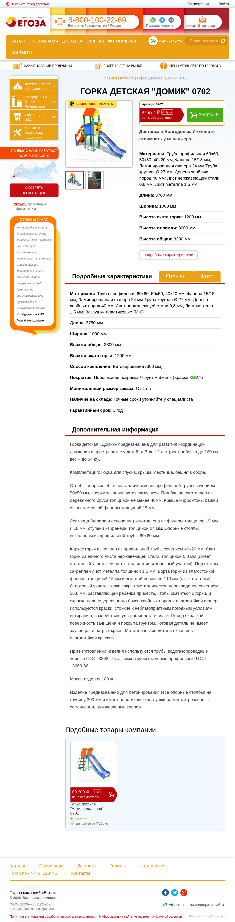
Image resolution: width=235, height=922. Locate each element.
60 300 (90, 794)
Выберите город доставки (30, 4)
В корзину (209, 115)
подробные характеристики (168, 255)
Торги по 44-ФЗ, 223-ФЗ (33, 873)
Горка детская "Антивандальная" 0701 (87, 809)
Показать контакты (160, 25)
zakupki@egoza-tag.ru (202, 26)
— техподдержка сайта (196, 905)
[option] (34, 274)
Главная (109, 78)
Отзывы (95, 41)
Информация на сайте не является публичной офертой (140, 916)
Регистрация (199, 4)
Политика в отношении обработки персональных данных (52, 916)
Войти (224, 4)
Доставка (72, 41)
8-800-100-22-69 (97, 20)
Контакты (22, 53)
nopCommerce (215, 916)
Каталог (20, 41)
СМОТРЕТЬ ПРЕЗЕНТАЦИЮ (34, 190)
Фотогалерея (122, 41)
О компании (45, 41)
